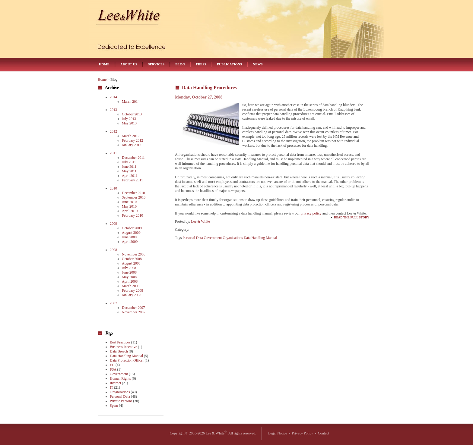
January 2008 (131, 295)
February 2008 (132, 290)
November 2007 (133, 312)
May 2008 (129, 277)
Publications (229, 64)
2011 (113, 153)
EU (112, 365)
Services (156, 64)
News (257, 64)
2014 (113, 97)
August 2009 (131, 232)
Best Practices (120, 342)
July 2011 (129, 162)
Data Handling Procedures (209, 87)
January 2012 (131, 145)
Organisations (233, 238)
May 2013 (129, 123)
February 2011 (132, 180)
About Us (128, 64)
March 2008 (130, 286)
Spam (114, 405)
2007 (113, 303)
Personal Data (193, 238)
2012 (113, 131)
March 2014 (130, 101)
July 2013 (129, 119)
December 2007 (133, 308)
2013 (113, 110)
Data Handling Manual (260, 238)
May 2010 (129, 206)
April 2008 (130, 281)
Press (201, 64)
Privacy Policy (302, 433)
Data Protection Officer (127, 360)
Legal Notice (277, 433)
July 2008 (129, 268)
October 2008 (132, 259)
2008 (113, 250)
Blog (180, 64)
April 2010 (130, 211)
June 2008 (129, 272)
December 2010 (133, 193)
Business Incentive (123, 347)
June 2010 (129, 202)
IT (111, 387)
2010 (113, 188)
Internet (115, 383)
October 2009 (132, 228)
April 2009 (130, 242)
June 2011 (129, 167)
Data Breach (119, 351)
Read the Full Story (351, 217)
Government (213, 238)
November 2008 (133, 254)
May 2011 (129, 171)
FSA (113, 369)
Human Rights (120, 378)
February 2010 (132, 215)
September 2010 (133, 197)
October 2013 (132, 114)
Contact (323, 433)
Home (104, 64)
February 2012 (132, 140)
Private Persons (121, 401)
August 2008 (131, 263)
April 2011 (130, 176)
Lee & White (200, 221)
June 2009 (129, 237)
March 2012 (130, 136)
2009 (113, 223)
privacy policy (311, 213)
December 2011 (133, 157)
